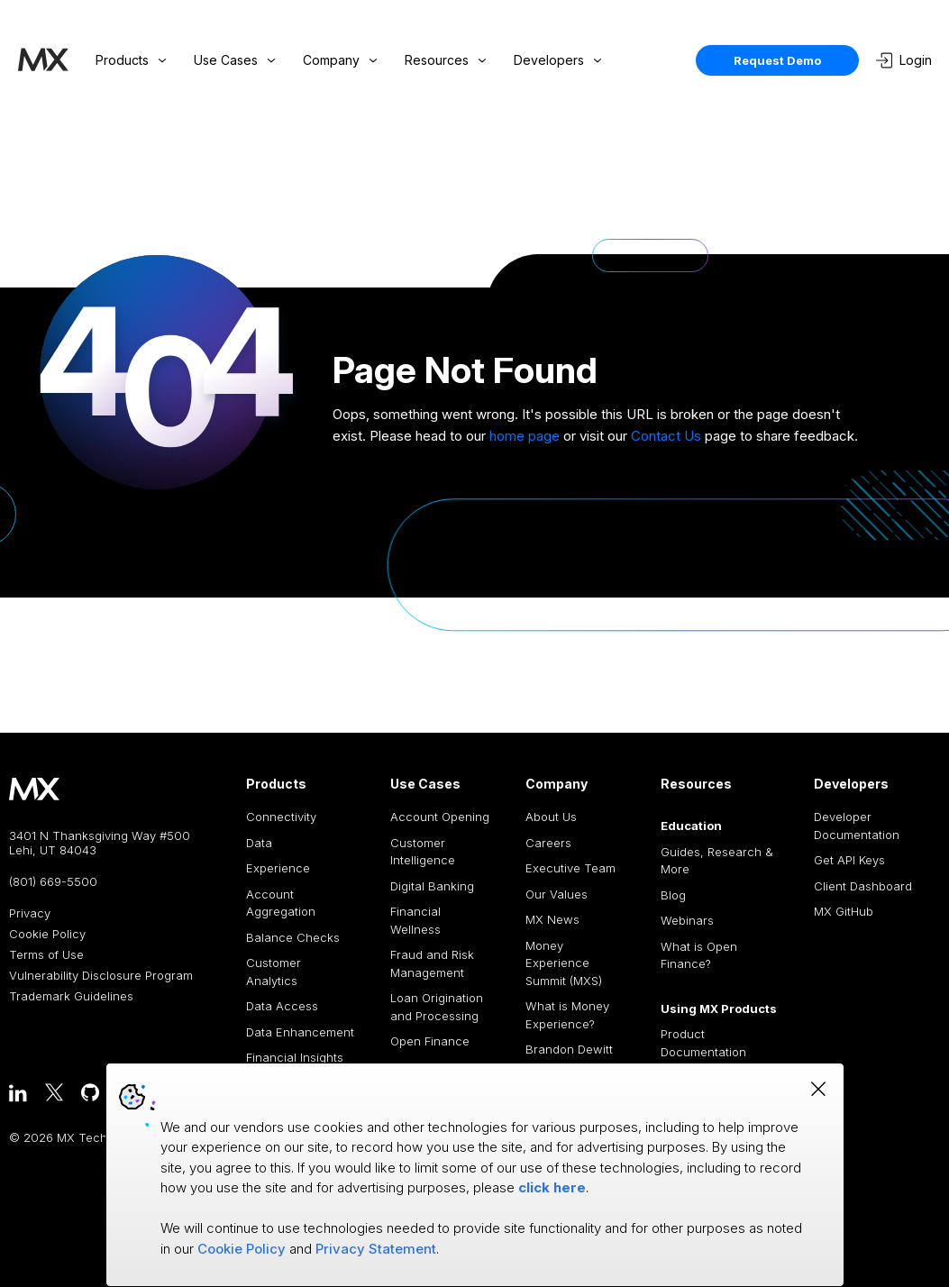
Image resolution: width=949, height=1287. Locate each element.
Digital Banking (432, 886)
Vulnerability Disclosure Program (101, 975)
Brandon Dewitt (569, 1049)
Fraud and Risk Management (432, 963)
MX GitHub (843, 911)
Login (904, 60)
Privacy (29, 913)
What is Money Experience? (567, 1015)
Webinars (687, 920)
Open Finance (430, 1041)
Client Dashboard (863, 886)
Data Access (282, 1006)
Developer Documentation (856, 825)
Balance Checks (293, 937)
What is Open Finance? (699, 955)
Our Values (556, 894)
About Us (551, 816)
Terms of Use (46, 955)
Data (259, 842)
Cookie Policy (47, 934)
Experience (278, 868)
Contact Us (666, 435)
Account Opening (439, 816)
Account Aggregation (280, 903)
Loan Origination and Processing (436, 1006)
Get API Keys (849, 860)
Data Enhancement (300, 1032)
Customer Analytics (273, 971)
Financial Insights (294, 1057)
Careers (548, 842)
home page (524, 435)
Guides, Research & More (717, 860)
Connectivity (281, 816)
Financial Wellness (415, 920)
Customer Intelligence (422, 851)
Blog (673, 895)
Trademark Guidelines (71, 996)
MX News (552, 919)
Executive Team (570, 868)
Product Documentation (703, 1043)
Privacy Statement (375, 1248)
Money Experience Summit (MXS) (563, 963)
